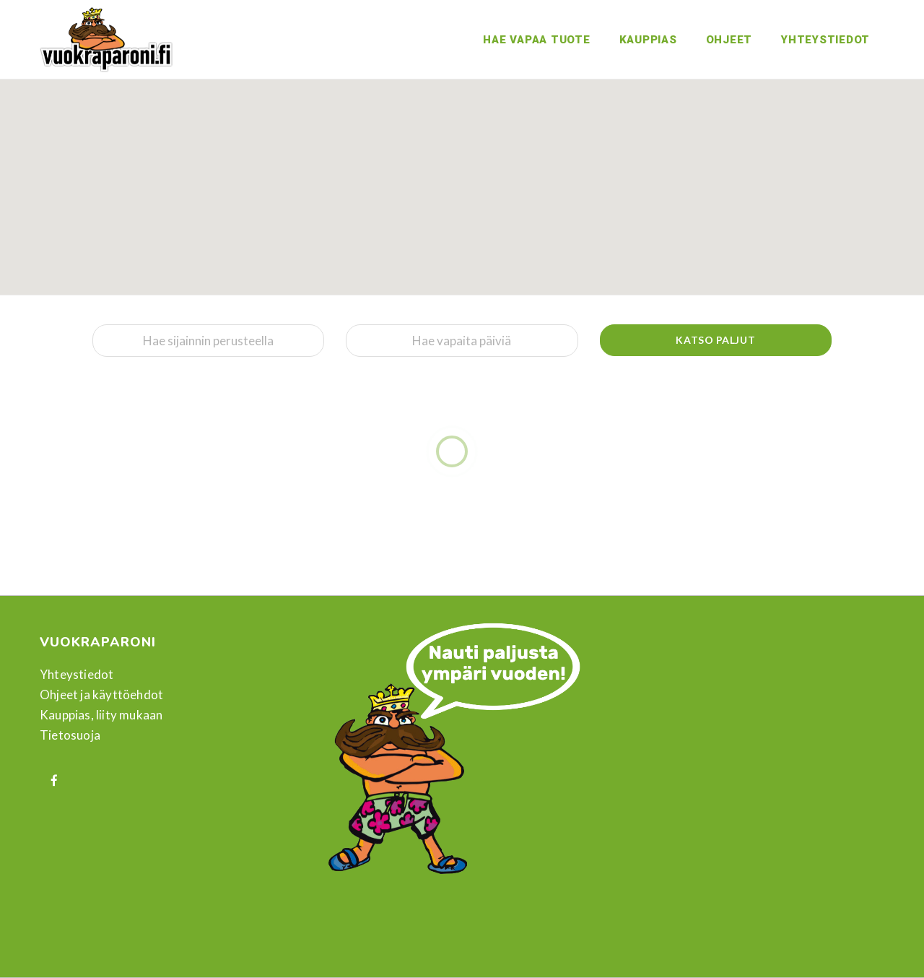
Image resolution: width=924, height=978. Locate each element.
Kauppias (648, 39)
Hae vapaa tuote (536, 39)
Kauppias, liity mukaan (101, 714)
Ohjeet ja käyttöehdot (101, 694)
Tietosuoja (70, 735)
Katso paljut (715, 340)
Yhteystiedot (825, 39)
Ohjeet (729, 39)
